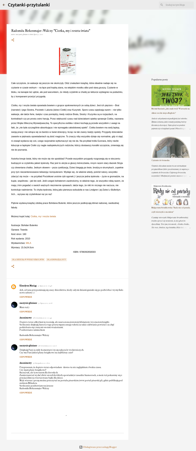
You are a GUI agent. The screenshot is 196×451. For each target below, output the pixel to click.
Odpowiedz (25, 297)
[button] (12, 40)
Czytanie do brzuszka (160, 160)
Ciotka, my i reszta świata (43, 216)
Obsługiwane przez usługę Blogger (98, 447)
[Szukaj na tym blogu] (179, 5)
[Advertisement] (142, 120)
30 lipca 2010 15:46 (45, 286)
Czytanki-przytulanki (29, 4)
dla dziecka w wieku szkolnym (28, 260)
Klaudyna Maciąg (27, 285)
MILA (28, 243)
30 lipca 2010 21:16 (45, 303)
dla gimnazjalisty (56, 260)
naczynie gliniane (28, 303)
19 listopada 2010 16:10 (41, 363)
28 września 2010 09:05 (47, 346)
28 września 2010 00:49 (42, 318)
